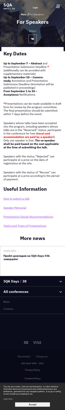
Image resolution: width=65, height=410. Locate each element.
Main (24, 14)
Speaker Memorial (14, 207)
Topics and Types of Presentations (24, 225)
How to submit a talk (16, 198)
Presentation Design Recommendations (28, 216)
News (6, 301)
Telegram (42, 356)
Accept (32, 404)
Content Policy (33, 378)
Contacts (8, 308)
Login (35, 8)
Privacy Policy (32, 369)
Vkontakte (24, 356)
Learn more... (8, 399)
